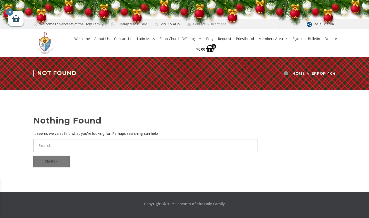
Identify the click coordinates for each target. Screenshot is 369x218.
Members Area (273, 38)
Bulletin (314, 38)
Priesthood (245, 38)
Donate (330, 38)
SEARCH (51, 161)
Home (298, 73)
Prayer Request (218, 38)
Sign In (297, 38)
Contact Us (123, 38)
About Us (102, 38)
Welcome (82, 38)
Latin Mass (146, 38)
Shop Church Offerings (180, 38)
